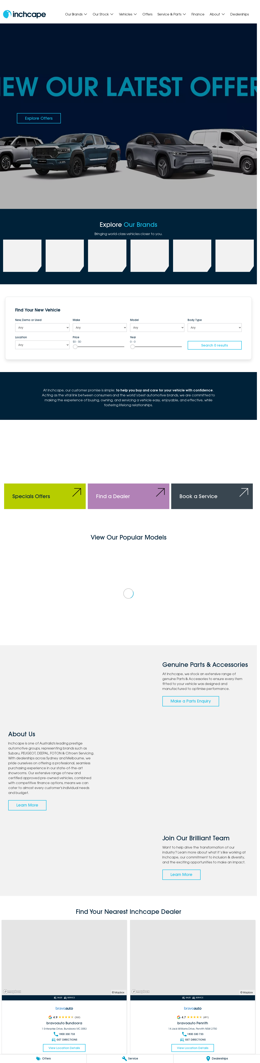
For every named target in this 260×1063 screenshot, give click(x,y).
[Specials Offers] (45, 470)
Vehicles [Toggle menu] (128, 14)
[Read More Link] (64, 957)
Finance (198, 14)
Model (134, 320)
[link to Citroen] (234, 256)
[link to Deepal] (107, 256)
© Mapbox (118, 992)
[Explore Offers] (39, 118)
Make (76, 320)
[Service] (130, 1058)
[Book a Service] (212, 470)
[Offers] (43, 1058)
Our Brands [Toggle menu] (76, 14)
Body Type (195, 320)
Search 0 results (214, 345)
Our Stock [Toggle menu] (103, 14)
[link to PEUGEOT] (65, 256)
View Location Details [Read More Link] (64, 1048)
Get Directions (64, 1039)
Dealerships (239, 14)
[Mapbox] (13, 991)
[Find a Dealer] (128, 470)
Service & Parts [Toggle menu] (171, 14)
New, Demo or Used (28, 320)
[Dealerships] (216, 1058)
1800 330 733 (64, 1034)
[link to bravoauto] (192, 256)
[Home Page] (24, 14)
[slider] (75, 346)
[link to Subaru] (22, 256)
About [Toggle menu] (217, 14)
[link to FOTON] (150, 256)
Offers (147, 14)
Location (21, 337)
